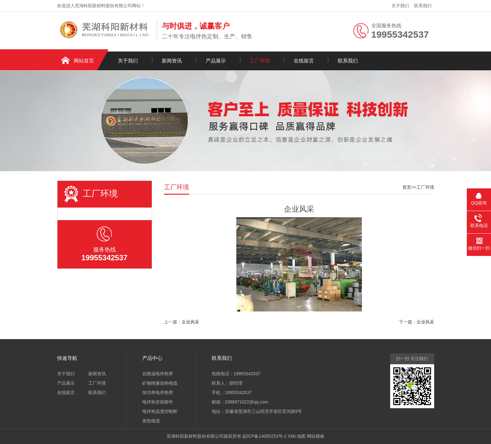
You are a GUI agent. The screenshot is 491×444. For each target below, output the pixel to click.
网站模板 (316, 436)
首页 (406, 187)
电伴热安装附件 (157, 401)
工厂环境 (260, 60)
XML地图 (297, 436)
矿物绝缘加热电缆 (159, 383)
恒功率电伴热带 (157, 392)
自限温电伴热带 (157, 373)
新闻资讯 (172, 60)
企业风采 (190, 321)
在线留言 (304, 60)
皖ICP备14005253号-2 (264, 436)
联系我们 (423, 5)
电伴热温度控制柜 (159, 411)
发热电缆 (151, 420)
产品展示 (216, 60)
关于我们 (400, 5)
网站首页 (84, 60)
